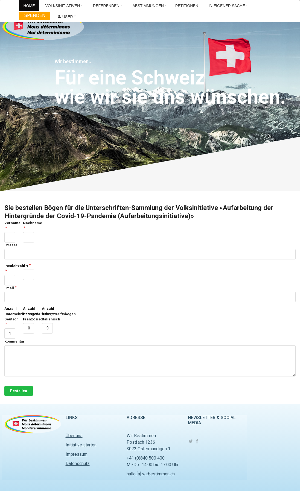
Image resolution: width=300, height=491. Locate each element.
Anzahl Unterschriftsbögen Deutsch (9, 313)
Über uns (74, 435)
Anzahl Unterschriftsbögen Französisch (28, 313)
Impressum (77, 454)
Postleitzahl (9, 266)
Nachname (28, 223)
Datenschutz (78, 463)
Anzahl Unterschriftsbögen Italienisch (47, 313)
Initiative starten (81, 445)
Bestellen (18, 391)
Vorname (9, 223)
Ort (25, 266)
